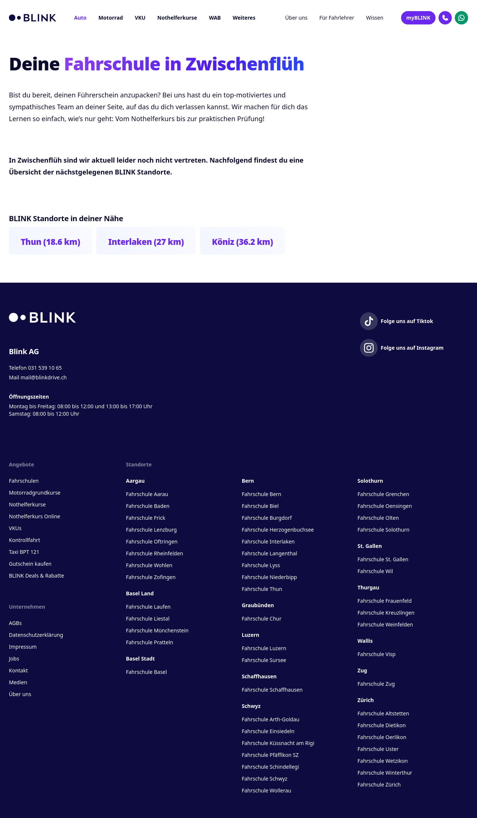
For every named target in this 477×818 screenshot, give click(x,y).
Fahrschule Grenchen (383, 494)
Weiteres (244, 17)
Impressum (23, 646)
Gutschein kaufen (30, 563)
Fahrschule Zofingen (151, 577)
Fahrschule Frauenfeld (384, 600)
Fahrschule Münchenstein (157, 630)
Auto (80, 17)
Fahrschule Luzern (264, 648)
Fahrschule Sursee (264, 660)
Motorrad (111, 17)
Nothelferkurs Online (34, 516)
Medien (18, 682)
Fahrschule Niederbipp (269, 577)
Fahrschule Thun (262, 588)
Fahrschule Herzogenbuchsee (278, 529)
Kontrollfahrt (24, 539)
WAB (215, 17)
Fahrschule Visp (376, 654)
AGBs (15, 622)
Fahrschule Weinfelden (385, 624)
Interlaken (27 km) (146, 241)
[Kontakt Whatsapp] (461, 17)
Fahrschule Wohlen (149, 565)
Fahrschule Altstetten (383, 713)
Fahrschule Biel (260, 505)
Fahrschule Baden (148, 505)
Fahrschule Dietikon (381, 725)
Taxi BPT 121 (24, 551)
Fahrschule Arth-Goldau (271, 719)
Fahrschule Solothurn (383, 529)
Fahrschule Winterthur (384, 772)
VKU (140, 17)
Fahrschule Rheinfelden (154, 553)
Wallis (365, 640)
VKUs (15, 528)
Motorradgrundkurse (34, 492)
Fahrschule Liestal (148, 618)
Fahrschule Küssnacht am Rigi (278, 742)
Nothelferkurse (177, 17)
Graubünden (258, 605)
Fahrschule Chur (261, 618)
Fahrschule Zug (376, 683)
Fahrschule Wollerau (266, 790)
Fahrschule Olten (378, 517)
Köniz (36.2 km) (242, 241)
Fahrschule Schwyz (264, 778)
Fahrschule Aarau (147, 494)
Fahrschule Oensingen (384, 505)
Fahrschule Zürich (379, 784)
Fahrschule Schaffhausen (272, 689)
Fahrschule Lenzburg (151, 529)
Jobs (14, 658)
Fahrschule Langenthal (269, 553)
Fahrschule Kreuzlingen (385, 612)
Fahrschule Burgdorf (267, 517)
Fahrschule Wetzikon (382, 760)
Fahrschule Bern (261, 494)
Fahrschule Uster (377, 748)
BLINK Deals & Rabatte (36, 575)
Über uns (296, 17)
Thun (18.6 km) (50, 241)
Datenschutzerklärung (36, 634)
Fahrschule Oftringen (151, 541)
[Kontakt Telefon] (445, 17)
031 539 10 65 (45, 367)
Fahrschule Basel (146, 671)
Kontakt (18, 670)
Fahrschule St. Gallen (382, 559)
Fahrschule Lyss (261, 565)
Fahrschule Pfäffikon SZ (270, 754)
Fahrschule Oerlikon (381, 737)
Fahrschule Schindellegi (270, 766)
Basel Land (140, 593)
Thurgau (368, 587)
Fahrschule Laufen (148, 606)
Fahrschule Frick (145, 517)
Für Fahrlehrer (336, 17)
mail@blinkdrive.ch (43, 377)
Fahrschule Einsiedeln (268, 731)
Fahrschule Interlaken (268, 541)
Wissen (375, 17)
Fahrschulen (24, 480)
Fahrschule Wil (375, 571)
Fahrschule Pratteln (149, 642)
